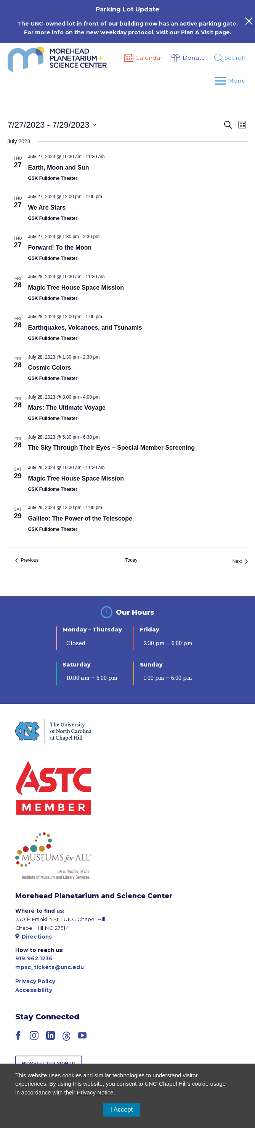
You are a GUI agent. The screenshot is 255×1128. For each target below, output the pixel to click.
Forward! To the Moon (60, 247)
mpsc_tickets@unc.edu (49, 967)
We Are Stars (47, 207)
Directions (33, 937)
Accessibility (33, 990)
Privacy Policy (35, 981)
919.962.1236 (34, 958)
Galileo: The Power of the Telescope (80, 518)
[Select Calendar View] (242, 124)
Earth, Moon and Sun (58, 167)
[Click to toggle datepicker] (52, 125)
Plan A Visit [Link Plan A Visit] (197, 32)
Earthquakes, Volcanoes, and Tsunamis (85, 327)
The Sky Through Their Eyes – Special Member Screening (111, 447)
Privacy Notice (95, 1092)
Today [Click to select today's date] (131, 560)
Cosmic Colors (49, 367)
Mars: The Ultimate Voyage (67, 407)
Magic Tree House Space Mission (76, 287)
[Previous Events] (27, 560)
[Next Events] (240, 561)
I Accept (122, 1109)
